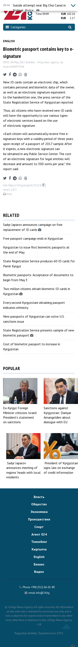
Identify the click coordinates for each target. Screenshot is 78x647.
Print (7, 194)
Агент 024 (39, 534)
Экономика (39, 512)
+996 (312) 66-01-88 (43, 587)
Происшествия (39, 519)
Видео (39, 571)
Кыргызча (39, 549)
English (9, 41)
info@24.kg (43, 593)
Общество (39, 504)
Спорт (39, 527)
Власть (39, 497)
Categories (16, 27)
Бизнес (39, 564)
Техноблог (39, 542)
